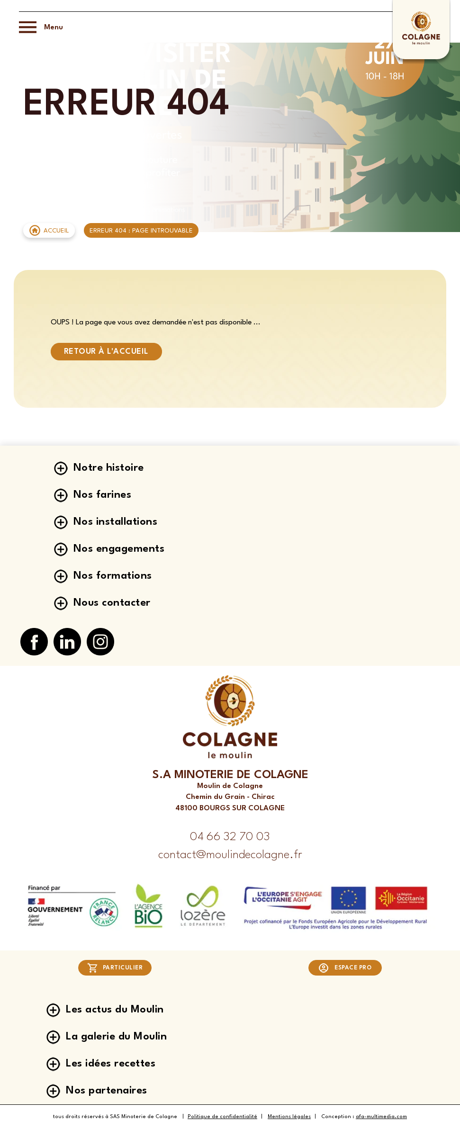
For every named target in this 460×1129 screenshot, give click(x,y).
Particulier (115, 968)
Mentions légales (289, 1117)
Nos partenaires (106, 1090)
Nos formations (112, 576)
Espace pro (344, 968)
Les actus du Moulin (115, 1009)
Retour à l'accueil (106, 352)
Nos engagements (119, 549)
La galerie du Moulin (116, 1036)
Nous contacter (112, 603)
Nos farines (102, 495)
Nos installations (115, 522)
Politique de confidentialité (222, 1117)
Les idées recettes (110, 1063)
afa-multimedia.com (381, 1117)
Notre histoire (108, 468)
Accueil (56, 231)
